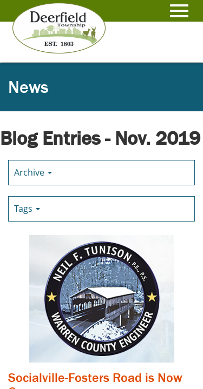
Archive (33, 172)
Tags (27, 208)
